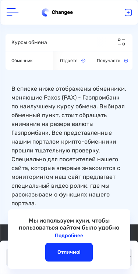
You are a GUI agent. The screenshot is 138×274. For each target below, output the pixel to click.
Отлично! (69, 252)
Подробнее (69, 235)
